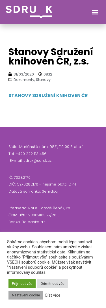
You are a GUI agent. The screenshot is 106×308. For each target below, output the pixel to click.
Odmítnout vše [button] (52, 283)
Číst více (52, 295)
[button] (95, 12)
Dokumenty (24, 79)
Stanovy (43, 79)
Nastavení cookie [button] (26, 295)
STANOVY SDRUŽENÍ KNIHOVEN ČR (48, 95)
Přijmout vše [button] (22, 283)
